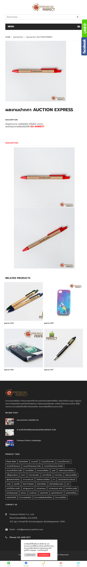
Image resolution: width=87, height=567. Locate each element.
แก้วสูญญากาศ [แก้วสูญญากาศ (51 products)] (28, 488)
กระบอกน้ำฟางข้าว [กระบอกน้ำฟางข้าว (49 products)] (63, 461)
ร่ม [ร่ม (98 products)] (54, 479)
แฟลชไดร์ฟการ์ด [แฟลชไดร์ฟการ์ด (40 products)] (57, 493)
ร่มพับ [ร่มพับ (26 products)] (9, 484)
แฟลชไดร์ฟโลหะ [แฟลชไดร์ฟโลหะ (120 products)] (71, 493)
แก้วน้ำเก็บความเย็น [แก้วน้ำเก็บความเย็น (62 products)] (13, 488)
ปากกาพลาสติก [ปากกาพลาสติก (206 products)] (34, 475)
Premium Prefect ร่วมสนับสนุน (29, 440)
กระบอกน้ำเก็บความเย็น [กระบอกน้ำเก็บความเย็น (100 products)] (14, 470)
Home (7, 37)
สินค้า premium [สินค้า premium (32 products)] (28, 484)
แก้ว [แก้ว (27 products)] (68, 484)
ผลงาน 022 (9, 323)
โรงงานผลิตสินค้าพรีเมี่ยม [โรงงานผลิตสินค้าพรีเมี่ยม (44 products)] (43, 497)
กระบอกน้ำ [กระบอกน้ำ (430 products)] (34, 461)
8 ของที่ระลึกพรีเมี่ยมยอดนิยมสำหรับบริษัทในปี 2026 (36, 430)
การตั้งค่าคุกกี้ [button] (30, 555)
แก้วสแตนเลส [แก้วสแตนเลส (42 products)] (41, 488)
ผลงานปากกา (18, 37)
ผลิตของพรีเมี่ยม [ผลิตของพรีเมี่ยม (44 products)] (71, 475)
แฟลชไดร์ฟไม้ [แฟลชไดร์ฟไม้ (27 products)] (11, 497)
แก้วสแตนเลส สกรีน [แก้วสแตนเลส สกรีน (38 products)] (55, 488)
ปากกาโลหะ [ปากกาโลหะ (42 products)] (58, 475)
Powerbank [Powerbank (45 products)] (23, 461)
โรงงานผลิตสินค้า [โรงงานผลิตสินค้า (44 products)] (25, 497)
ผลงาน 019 (48, 323)
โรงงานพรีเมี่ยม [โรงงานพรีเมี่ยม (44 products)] (60, 497)
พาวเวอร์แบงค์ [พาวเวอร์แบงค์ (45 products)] (28, 479)
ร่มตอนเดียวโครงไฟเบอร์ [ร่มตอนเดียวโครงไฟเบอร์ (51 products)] (66, 479)
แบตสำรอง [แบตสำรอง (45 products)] (33, 493)
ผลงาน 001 (9, 370)
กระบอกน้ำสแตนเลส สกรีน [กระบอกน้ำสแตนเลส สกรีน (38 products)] (32, 466)
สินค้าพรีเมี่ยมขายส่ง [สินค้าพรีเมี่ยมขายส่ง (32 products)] (56, 484)
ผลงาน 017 (48, 370)
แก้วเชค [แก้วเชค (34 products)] (23, 493)
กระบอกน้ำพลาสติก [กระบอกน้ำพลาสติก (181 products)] (47, 461)
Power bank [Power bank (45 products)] (11, 461)
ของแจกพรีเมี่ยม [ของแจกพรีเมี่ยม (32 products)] (42, 470)
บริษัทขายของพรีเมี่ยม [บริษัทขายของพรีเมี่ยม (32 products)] (66, 470)
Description (11, 143)
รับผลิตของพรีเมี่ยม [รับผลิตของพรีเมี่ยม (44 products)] (43, 479)
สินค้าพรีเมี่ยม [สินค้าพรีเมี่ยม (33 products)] (41, 484)
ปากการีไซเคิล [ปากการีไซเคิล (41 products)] (46, 475)
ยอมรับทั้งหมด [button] (44, 555)
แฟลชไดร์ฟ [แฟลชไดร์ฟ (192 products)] (44, 493)
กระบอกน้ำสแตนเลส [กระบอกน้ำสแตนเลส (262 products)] (13, 466)
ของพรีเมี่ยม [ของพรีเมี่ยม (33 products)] (29, 470)
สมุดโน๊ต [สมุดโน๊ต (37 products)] (17, 484)
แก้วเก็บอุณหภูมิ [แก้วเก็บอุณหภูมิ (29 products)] (12, 493)
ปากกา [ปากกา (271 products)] (23, 475)
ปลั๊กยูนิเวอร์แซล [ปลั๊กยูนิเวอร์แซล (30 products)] (12, 475)
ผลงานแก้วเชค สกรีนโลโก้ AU (28, 420)
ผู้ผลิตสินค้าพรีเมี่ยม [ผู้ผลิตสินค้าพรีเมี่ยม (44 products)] (13, 479)
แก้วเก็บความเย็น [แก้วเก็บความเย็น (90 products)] (71, 488)
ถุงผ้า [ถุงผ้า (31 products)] (54, 470)
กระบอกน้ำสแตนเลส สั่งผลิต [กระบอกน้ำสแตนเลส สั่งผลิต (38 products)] (53, 466)
